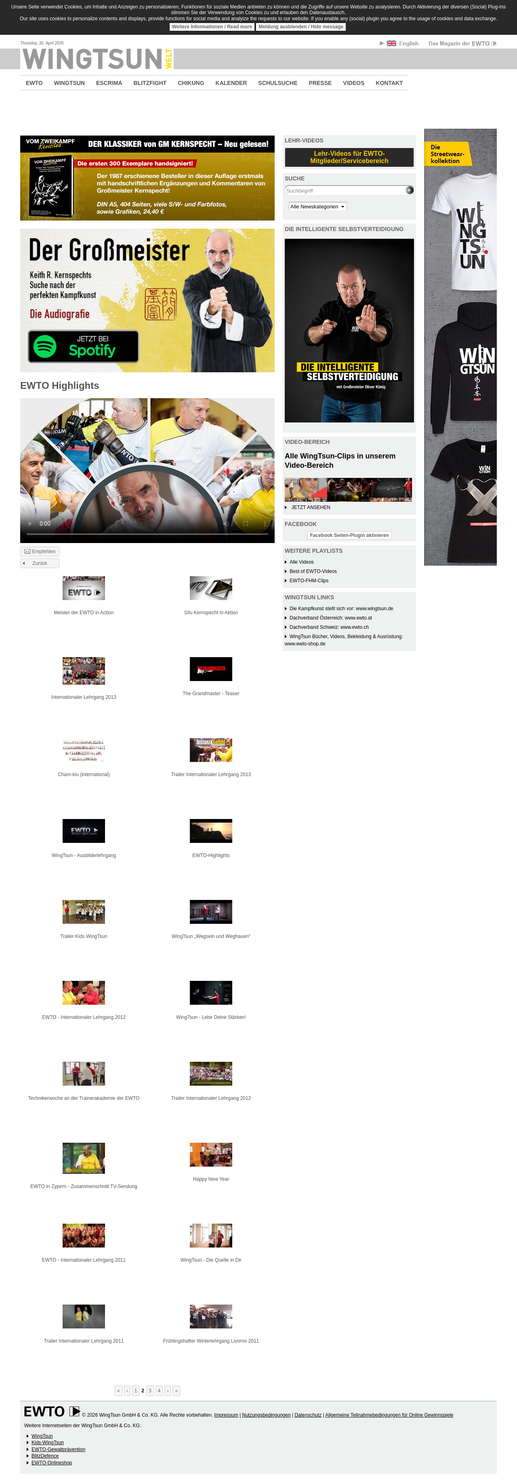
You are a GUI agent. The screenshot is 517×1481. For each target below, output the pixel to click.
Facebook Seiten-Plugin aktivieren (349, 535)
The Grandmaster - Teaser (211, 693)
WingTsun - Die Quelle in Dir (211, 1260)
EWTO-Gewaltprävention (58, 1449)
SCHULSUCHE (277, 83)
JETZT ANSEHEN (310, 507)
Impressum (226, 1415)
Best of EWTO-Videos (313, 571)
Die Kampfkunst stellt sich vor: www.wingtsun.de (341, 608)
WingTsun (42, 1436)
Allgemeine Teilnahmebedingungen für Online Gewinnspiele (389, 1415)
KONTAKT (389, 83)
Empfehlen (39, 552)
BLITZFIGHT (150, 83)
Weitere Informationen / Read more (212, 27)
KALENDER (231, 83)
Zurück (39, 563)
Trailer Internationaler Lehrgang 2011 (84, 1341)
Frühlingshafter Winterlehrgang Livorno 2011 (211, 1341)
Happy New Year (211, 1179)
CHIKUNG (191, 83)
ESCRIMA (109, 83)
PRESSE (320, 83)
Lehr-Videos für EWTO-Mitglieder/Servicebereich (349, 157)
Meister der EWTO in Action (84, 612)
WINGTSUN (69, 83)
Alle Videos (302, 562)
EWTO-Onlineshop (52, 1463)
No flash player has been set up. (147, 470)
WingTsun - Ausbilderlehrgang (84, 855)
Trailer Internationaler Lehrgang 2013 (211, 774)
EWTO (34, 83)
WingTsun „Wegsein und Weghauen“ (211, 936)
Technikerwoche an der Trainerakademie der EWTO (84, 1098)
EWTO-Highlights (210, 855)
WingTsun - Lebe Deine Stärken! (211, 1017)
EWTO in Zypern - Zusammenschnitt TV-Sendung (83, 1186)
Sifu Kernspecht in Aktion (211, 612)
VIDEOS (353, 83)
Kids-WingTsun (48, 1442)
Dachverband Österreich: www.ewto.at (331, 618)
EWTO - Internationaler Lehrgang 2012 (84, 1017)
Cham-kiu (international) (83, 774)
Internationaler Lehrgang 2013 (83, 697)
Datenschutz (308, 1415)
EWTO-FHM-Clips (309, 580)
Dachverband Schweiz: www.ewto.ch (329, 627)
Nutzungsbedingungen (266, 1415)
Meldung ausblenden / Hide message (300, 27)
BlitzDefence (45, 1456)
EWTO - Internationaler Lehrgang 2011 (84, 1260)
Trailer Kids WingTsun (83, 936)
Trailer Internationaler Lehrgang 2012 (211, 1098)
